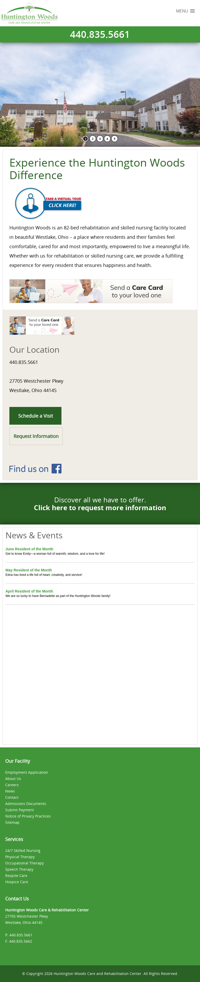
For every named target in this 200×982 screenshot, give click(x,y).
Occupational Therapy (24, 863)
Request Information (36, 436)
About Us (13, 778)
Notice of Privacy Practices (28, 816)
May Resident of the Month (28, 570)
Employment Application (26, 772)
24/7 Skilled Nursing (22, 850)
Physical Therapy (20, 856)
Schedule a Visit (35, 416)
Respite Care (16, 875)
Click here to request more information (100, 507)
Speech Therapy (19, 869)
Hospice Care (16, 881)
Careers (12, 784)
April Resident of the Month (29, 591)
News (10, 791)
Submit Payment (19, 809)
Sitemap (12, 822)
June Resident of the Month (29, 549)
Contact (11, 797)
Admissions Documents (25, 803)
